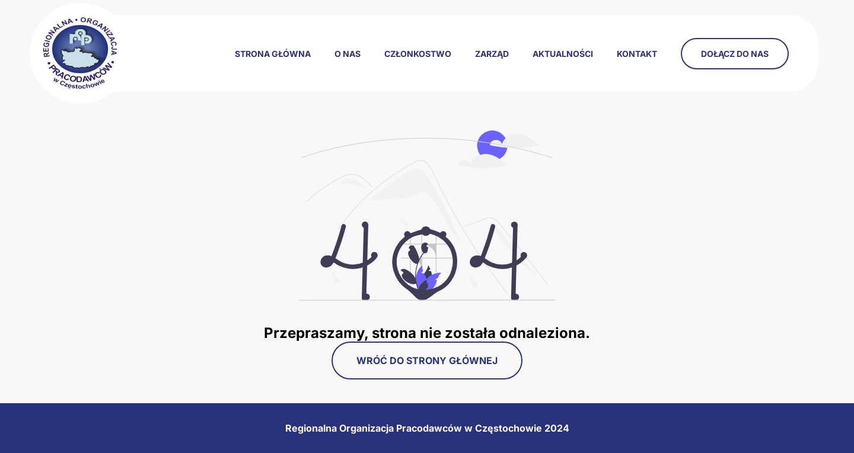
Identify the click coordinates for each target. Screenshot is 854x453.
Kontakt (637, 54)
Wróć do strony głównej (427, 360)
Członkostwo (417, 54)
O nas (347, 54)
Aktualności (563, 54)
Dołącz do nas (735, 54)
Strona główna (273, 54)
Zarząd (492, 54)
